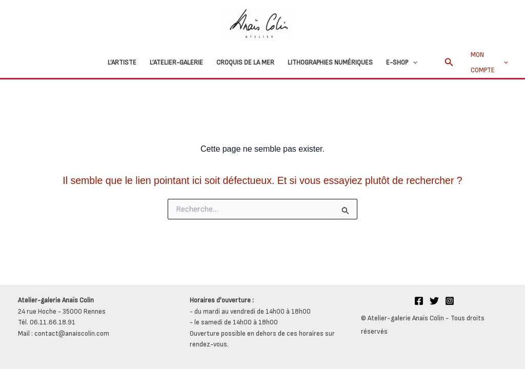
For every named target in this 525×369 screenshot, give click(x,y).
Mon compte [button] (489, 62)
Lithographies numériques (330, 62)
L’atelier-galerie (176, 62)
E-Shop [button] (401, 62)
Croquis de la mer (245, 62)
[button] (412, 62)
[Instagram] (449, 300)
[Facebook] (418, 300)
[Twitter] (434, 300)
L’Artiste (122, 62)
